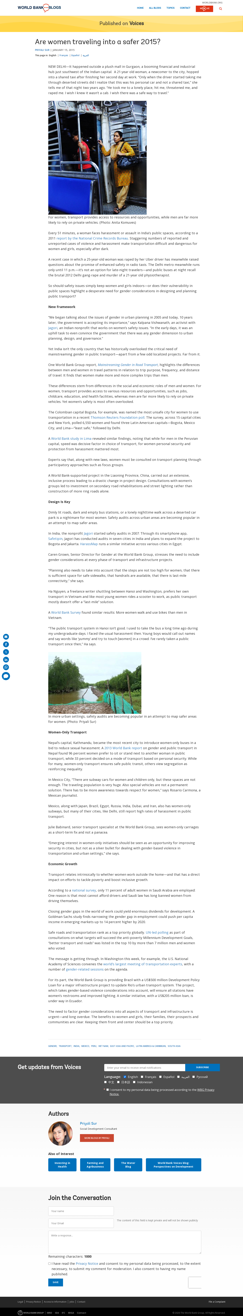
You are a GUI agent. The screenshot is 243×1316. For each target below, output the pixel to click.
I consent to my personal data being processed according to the (162, 1092)
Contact (185, 8)
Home (140, 8)
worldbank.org (212, 2)
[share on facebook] (6, 644)
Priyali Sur (42, 50)
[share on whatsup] (6, 667)
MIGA (71, 1312)
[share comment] (6, 676)
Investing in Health (62, 1164)
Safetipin (55, 538)
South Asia (174, 1046)
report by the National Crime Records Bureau (92, 238)
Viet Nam (103, 1046)
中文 (111, 1082)
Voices (136, 23)
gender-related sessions (85, 969)
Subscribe (202, 1067)
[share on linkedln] (6, 660)
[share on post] (6, 652)
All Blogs (155, 8)
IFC (63, 1312)
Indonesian (144, 1082)
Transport (65, 1046)
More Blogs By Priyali (97, 1138)
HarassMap (89, 544)
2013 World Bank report (123, 748)
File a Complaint (217, 1301)
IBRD (49, 1312)
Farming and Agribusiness (95, 1164)
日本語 (125, 1082)
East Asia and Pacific (122, 1046)
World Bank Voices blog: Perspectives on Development (173, 1164)
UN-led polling (157, 932)
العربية (86, 55)
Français (64, 55)
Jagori (52, 328)
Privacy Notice (87, 1263)
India (76, 1046)
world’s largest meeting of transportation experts (142, 964)
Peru (93, 1046)
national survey (84, 890)
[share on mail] (6, 637)
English (52, 55)
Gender (52, 1046)
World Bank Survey (66, 612)
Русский (202, 1077)
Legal (20, 1301)
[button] (220, 8)
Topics (170, 8)
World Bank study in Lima (71, 438)
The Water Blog (128, 1164)
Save (56, 1282)
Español (75, 55)
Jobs (72, 1301)
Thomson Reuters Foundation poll (117, 417)
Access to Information (55, 1301)
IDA (57, 1312)
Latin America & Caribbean (151, 1046)
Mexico (85, 1046)
